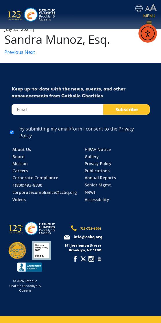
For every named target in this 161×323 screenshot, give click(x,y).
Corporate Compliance (35, 177)
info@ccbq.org (88, 237)
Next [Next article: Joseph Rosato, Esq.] (30, 52)
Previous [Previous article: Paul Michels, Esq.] (14, 52)
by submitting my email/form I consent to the (76, 132)
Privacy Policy (98, 163)
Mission (20, 163)
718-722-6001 (90, 229)
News (90, 192)
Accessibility (97, 199)
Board (18, 156)
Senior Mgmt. (98, 185)
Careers (20, 170)
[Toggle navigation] (149, 20)
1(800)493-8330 (27, 185)
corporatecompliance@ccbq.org (44, 192)
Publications (97, 170)
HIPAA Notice (98, 149)
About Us (21, 149)
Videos (19, 199)
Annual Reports (100, 177)
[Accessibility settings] (151, 8)
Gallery (92, 156)
